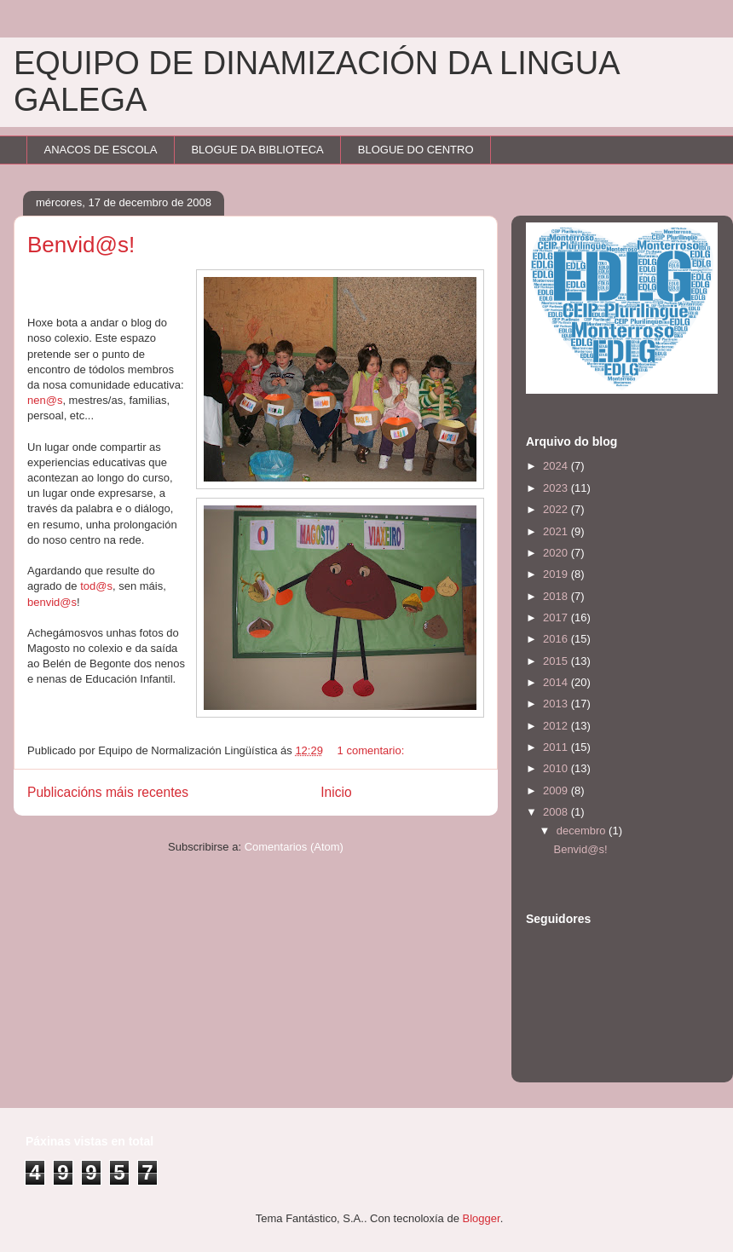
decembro (583, 830)
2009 (557, 790)
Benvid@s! (81, 244)
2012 (557, 725)
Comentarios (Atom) (294, 846)
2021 (557, 531)
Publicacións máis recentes (107, 792)
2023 (557, 488)
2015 (557, 661)
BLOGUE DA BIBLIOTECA (257, 149)
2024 (557, 465)
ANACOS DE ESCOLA (101, 149)
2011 (557, 747)
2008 (557, 811)
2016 (557, 638)
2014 (557, 682)
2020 (557, 552)
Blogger (481, 1218)
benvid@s (52, 602)
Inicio (335, 792)
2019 (557, 574)
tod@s (96, 586)
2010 (557, 768)
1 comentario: (372, 750)
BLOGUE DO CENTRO (416, 149)
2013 (557, 703)
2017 (557, 617)
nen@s (44, 400)
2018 (557, 596)
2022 (557, 509)
